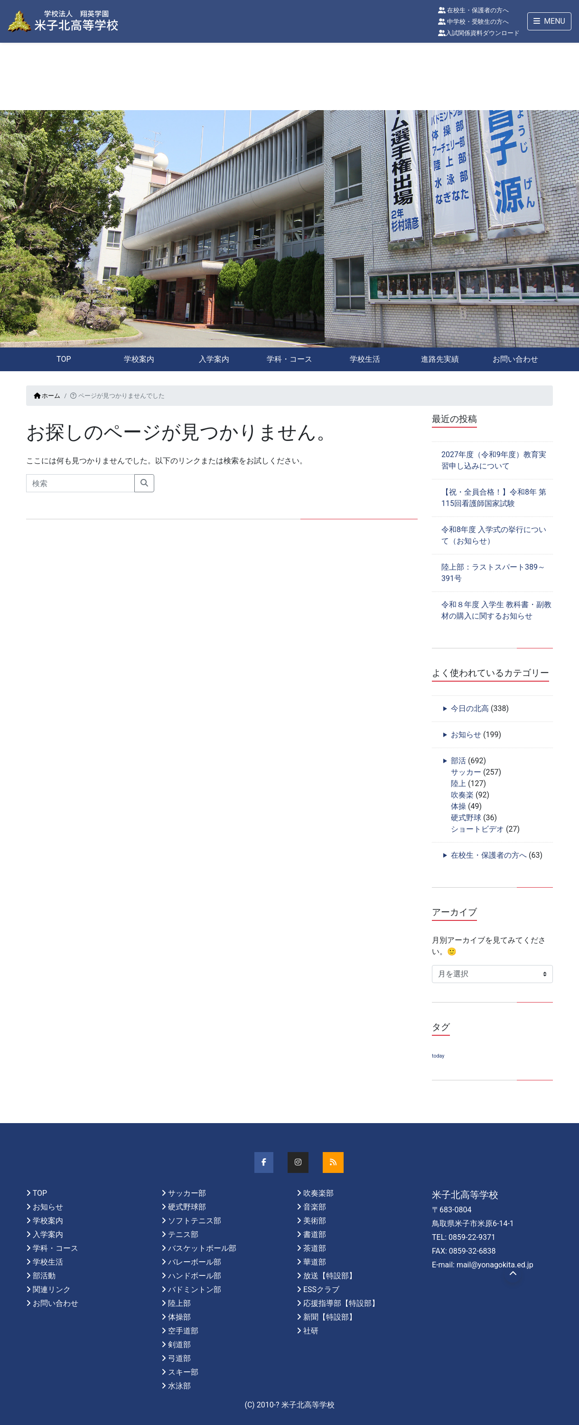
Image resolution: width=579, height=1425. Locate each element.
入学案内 (214, 359)
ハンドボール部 (194, 1275)
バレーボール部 (194, 1261)
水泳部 (179, 1385)
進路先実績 (440, 359)
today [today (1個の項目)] (438, 1056)
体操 (458, 806)
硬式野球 (466, 817)
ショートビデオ (477, 829)
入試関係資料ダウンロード (479, 33)
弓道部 (179, 1358)
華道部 (314, 1261)
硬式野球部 (187, 1206)
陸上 (458, 783)
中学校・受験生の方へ (473, 21)
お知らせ (466, 734)
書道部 (314, 1234)
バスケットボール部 (202, 1248)
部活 (458, 760)
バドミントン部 (194, 1289)
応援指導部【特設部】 (341, 1303)
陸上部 (179, 1303)
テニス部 (183, 1234)
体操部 (179, 1317)
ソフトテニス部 (194, 1220)
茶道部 (314, 1248)
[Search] (80, 483)
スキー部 (183, 1372)
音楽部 (314, 1206)
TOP (63, 359)
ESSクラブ (321, 1289)
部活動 (44, 1275)
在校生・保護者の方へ (473, 10)
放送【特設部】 (329, 1275)
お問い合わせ (515, 359)
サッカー (466, 772)
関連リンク (52, 1289)
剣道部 (179, 1344)
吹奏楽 (462, 794)
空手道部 (183, 1330)
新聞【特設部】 (329, 1317)
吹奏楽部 (318, 1193)
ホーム (47, 395)
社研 (310, 1330)
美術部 (314, 1220)
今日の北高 (470, 708)
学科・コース (289, 359)
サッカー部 (187, 1193)
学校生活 (365, 359)
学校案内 (139, 359)
